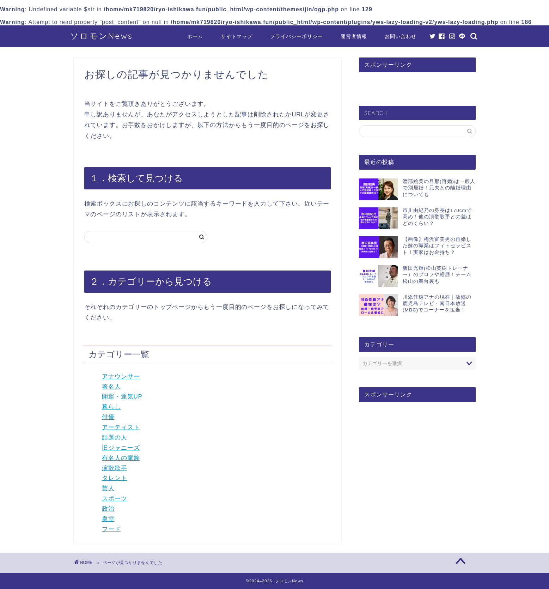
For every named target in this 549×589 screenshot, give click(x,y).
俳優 (108, 417)
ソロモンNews (101, 36)
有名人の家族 (121, 458)
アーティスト (121, 427)
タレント (114, 478)
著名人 (111, 386)
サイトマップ (236, 36)
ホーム (195, 36)
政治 (108, 508)
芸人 (108, 488)
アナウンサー (121, 376)
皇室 (108, 519)
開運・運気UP (122, 396)
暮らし (111, 406)
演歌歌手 (114, 468)
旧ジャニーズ (121, 447)
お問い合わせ (400, 36)
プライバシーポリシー (296, 36)
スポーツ (114, 498)
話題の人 (114, 437)
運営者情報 (354, 36)
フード (111, 529)
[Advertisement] (417, 462)
